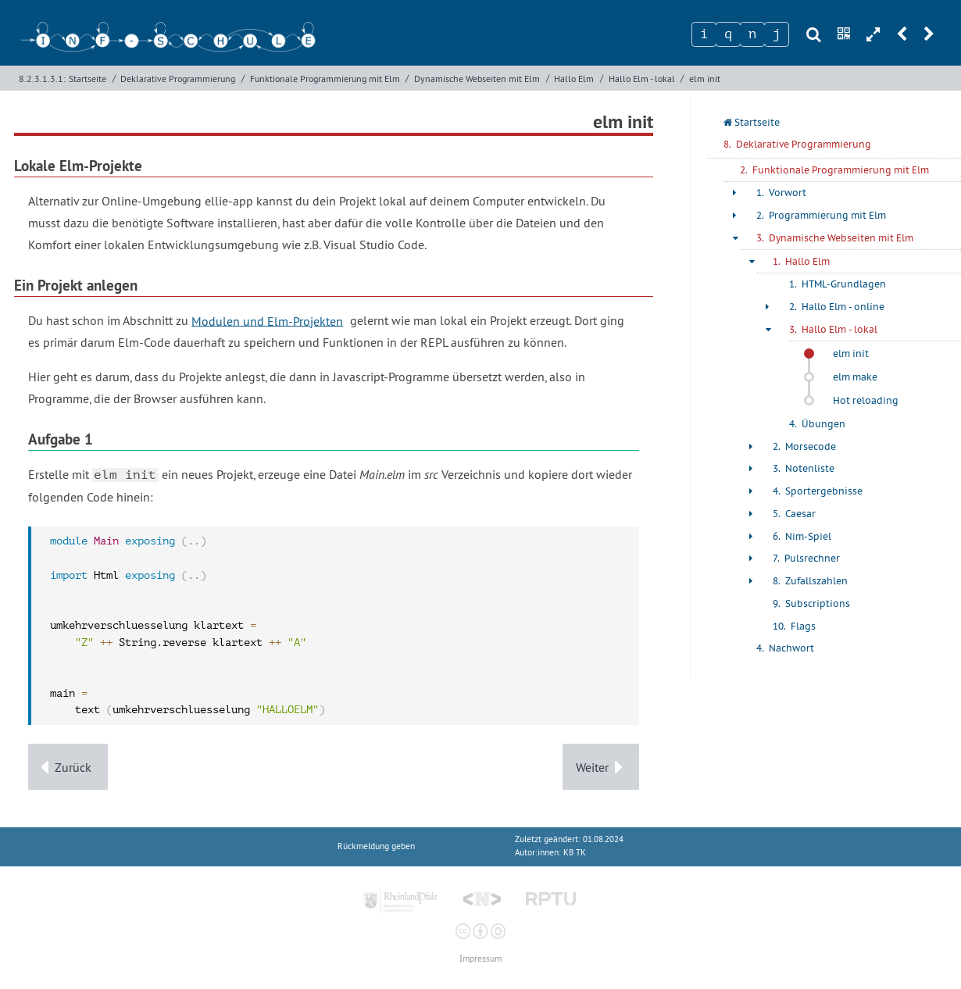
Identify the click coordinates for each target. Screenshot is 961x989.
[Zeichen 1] (703, 34)
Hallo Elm (574, 78)
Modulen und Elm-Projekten (267, 320)
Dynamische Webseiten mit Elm (477, 78)
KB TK (574, 853)
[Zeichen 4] (776, 34)
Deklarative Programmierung (177, 78)
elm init (704, 78)
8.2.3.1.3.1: (42, 78)
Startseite (87, 78)
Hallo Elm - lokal (642, 78)
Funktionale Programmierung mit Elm (325, 78)
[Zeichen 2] (728, 34)
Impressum (480, 959)
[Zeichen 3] (752, 34)
